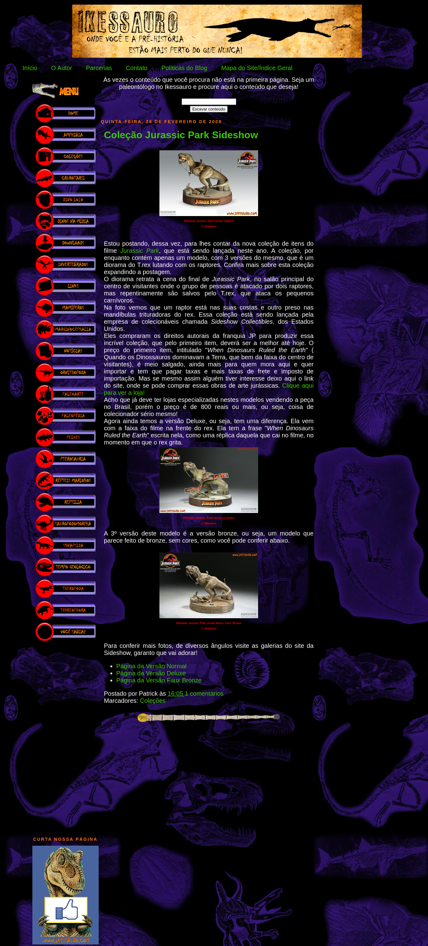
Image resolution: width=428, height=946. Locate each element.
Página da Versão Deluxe (151, 673)
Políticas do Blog (184, 68)
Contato (136, 68)
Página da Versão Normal (151, 666)
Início (30, 68)
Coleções (153, 700)
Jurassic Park (139, 250)
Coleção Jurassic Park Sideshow (181, 134)
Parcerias (99, 68)
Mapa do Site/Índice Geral (256, 68)
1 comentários (204, 693)
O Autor (61, 68)
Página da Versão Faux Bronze (159, 680)
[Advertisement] (65, 735)
